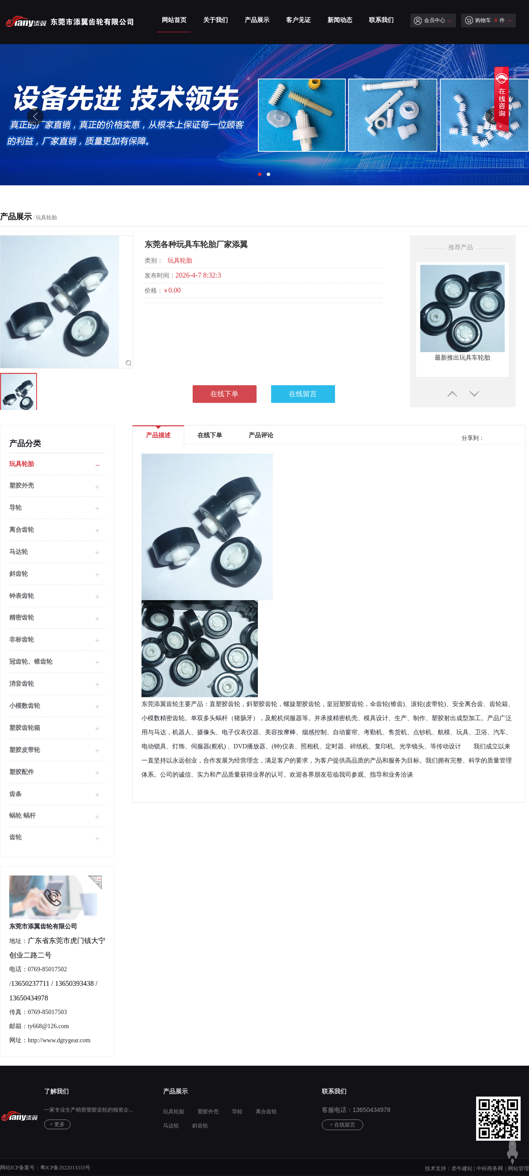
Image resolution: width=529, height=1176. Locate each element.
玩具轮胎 (46, 217)
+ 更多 (57, 1124)
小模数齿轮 (24, 706)
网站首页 (174, 20)
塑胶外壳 (208, 1111)
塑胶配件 (21, 772)
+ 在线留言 (342, 1125)
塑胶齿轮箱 (24, 728)
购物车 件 (485, 20)
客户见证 (298, 20)
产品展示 (257, 20)
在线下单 (224, 394)
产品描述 (158, 432)
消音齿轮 (21, 683)
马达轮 (18, 552)
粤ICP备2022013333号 (65, 1168)
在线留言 (303, 394)
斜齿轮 (18, 574)
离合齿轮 (21, 529)
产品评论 (261, 435)
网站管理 (518, 1168)
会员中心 (429, 20)
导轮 (15, 507)
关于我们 (215, 20)
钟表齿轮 (21, 596)
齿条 (15, 794)
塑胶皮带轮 (24, 750)
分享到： (472, 438)
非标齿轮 (21, 639)
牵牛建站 (462, 1168)
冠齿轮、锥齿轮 (30, 661)
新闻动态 (340, 20)
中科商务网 (490, 1168)
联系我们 (381, 20)
